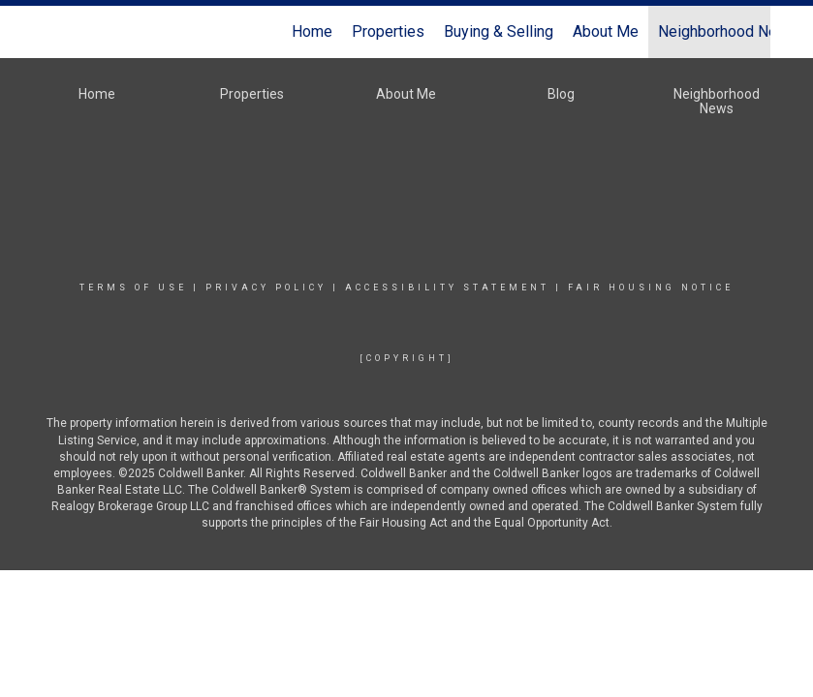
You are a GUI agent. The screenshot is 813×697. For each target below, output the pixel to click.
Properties (388, 31)
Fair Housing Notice (651, 287)
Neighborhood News (727, 31)
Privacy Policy (266, 287)
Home (312, 31)
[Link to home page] (54, 32)
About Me (606, 31)
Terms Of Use (133, 287)
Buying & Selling (498, 31)
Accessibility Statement (447, 287)
